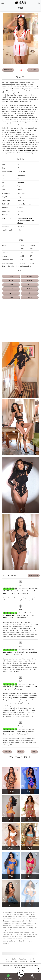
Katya (30, 819)
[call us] (21, 973)
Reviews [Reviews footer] (9, 961)
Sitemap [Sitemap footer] (32, 961)
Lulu (30, 904)
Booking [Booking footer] (32, 959)
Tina (11, 876)
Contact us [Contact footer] (23, 961)
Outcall (29, 289)
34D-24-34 (21, 172)
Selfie (29, 293)
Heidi (30, 847)
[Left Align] (4, 589)
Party (11, 293)
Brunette (20, 182)
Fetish (11, 285)
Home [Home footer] (7, 959)
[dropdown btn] (2, 2)
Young (29, 297)
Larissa (11, 791)
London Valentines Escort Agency (28, 965)
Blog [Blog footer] (15, 961)
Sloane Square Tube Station (27, 218)
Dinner (29, 280)
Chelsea (20, 207)
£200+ (11, 276)
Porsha (30, 791)
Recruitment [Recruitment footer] (23, 959)
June (11, 904)
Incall (11, 289)
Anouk (11, 847)
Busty (11, 280)
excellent (7, 101)
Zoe (30, 876)
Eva (11, 819)
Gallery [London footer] (14, 959)
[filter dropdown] (39, 2)
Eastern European (24, 204)
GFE (29, 285)
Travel (11, 297)
